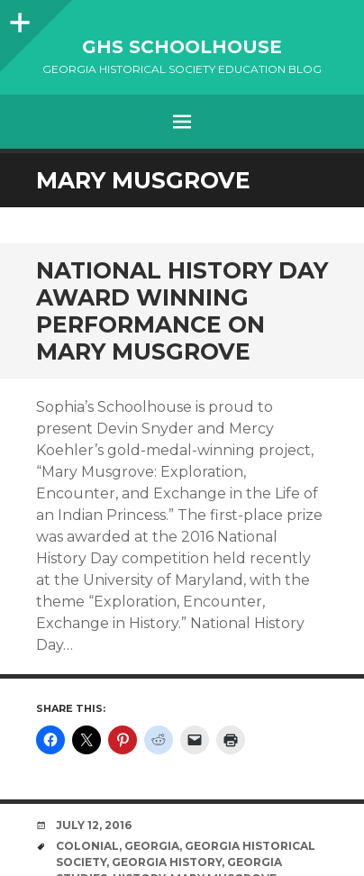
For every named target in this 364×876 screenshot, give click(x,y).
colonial (87, 846)
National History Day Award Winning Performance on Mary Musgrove (182, 311)
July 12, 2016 (94, 825)
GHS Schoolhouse (182, 47)
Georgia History (167, 862)
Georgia (151, 846)
